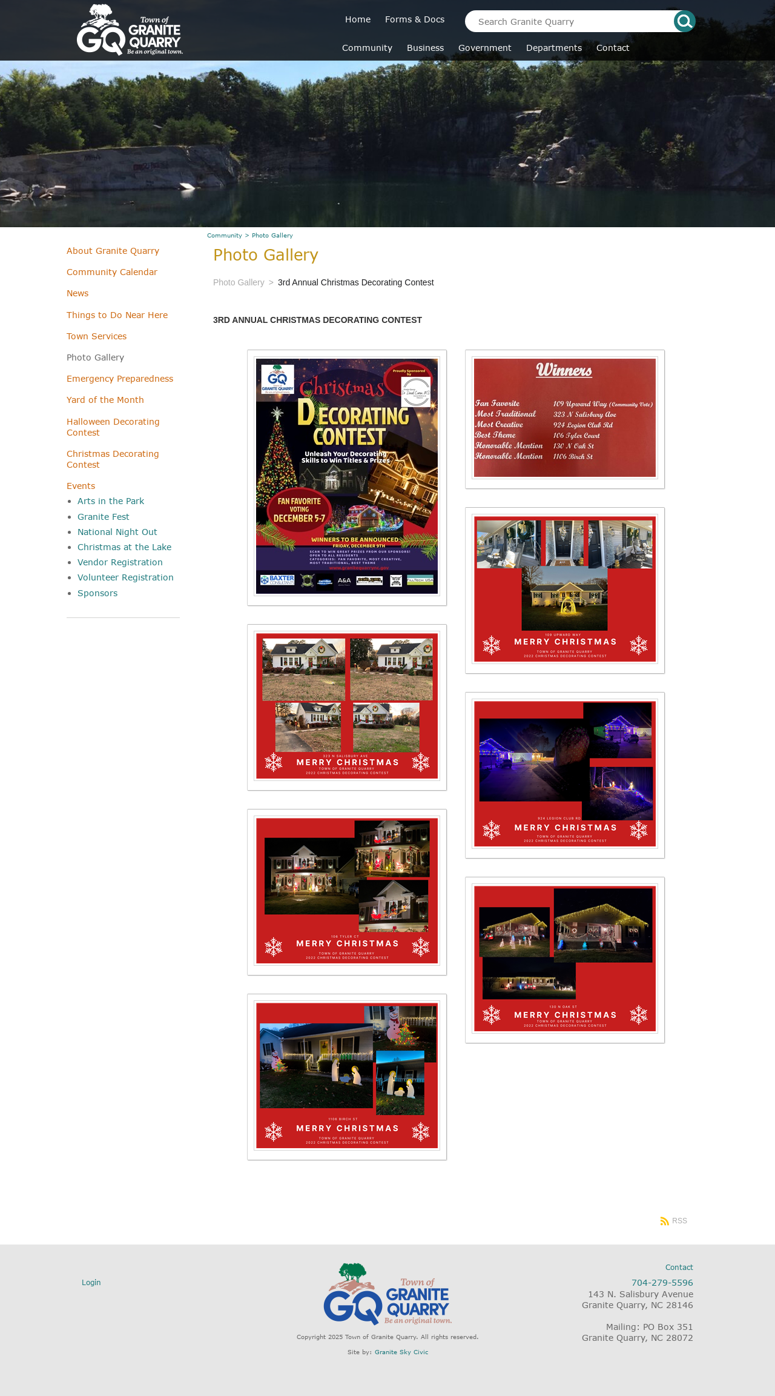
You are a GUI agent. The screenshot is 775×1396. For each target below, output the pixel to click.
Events (81, 485)
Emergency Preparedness (120, 378)
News (77, 293)
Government (485, 47)
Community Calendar (112, 272)
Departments (554, 47)
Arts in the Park (111, 501)
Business (425, 47)
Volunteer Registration (126, 577)
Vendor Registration (120, 562)
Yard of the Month (105, 399)
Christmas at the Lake (124, 547)
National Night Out (117, 532)
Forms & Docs (414, 19)
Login (91, 1282)
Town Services (97, 336)
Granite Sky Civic (401, 1351)
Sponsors (97, 593)
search (685, 21)
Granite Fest (104, 516)
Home (358, 19)
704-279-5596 (662, 1282)
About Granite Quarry (113, 250)
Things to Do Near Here (117, 315)
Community (367, 47)
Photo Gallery (95, 357)
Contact (613, 47)
